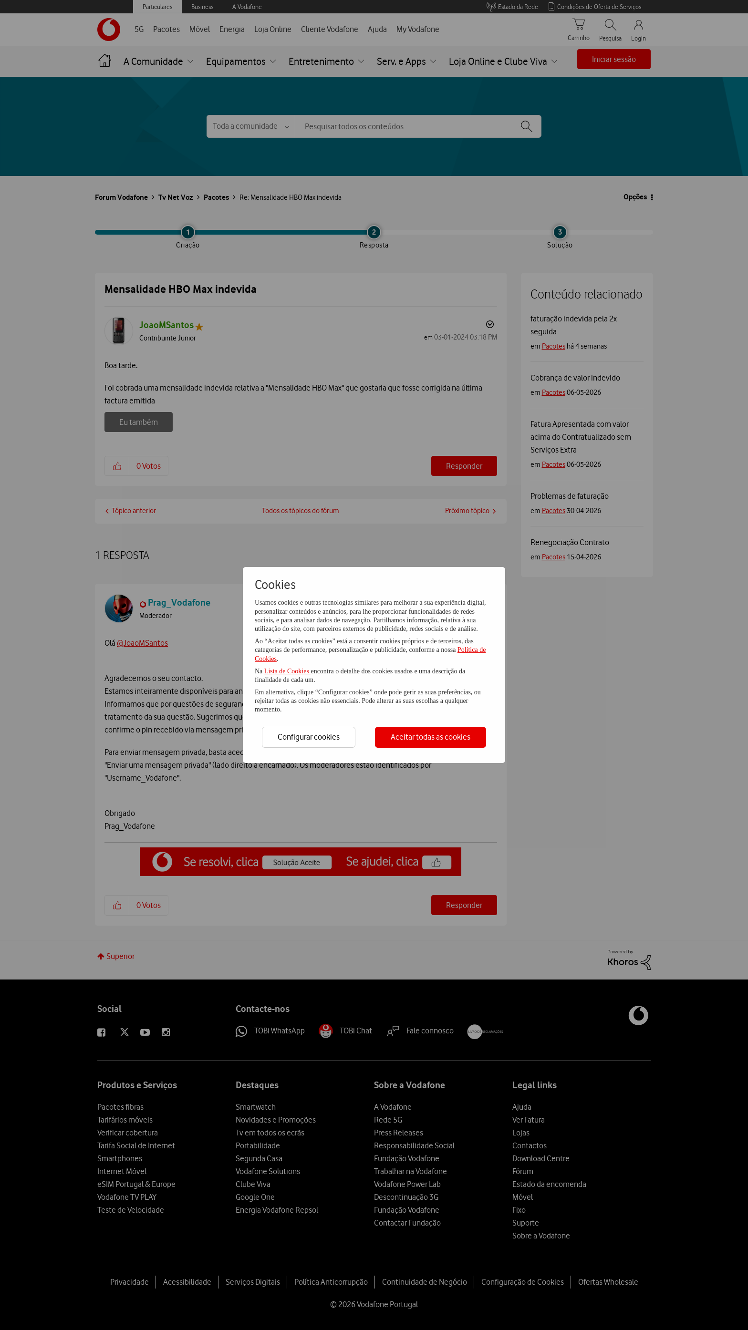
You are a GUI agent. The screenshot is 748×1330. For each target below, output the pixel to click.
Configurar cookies (309, 737)
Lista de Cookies (287, 671)
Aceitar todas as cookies (430, 737)
